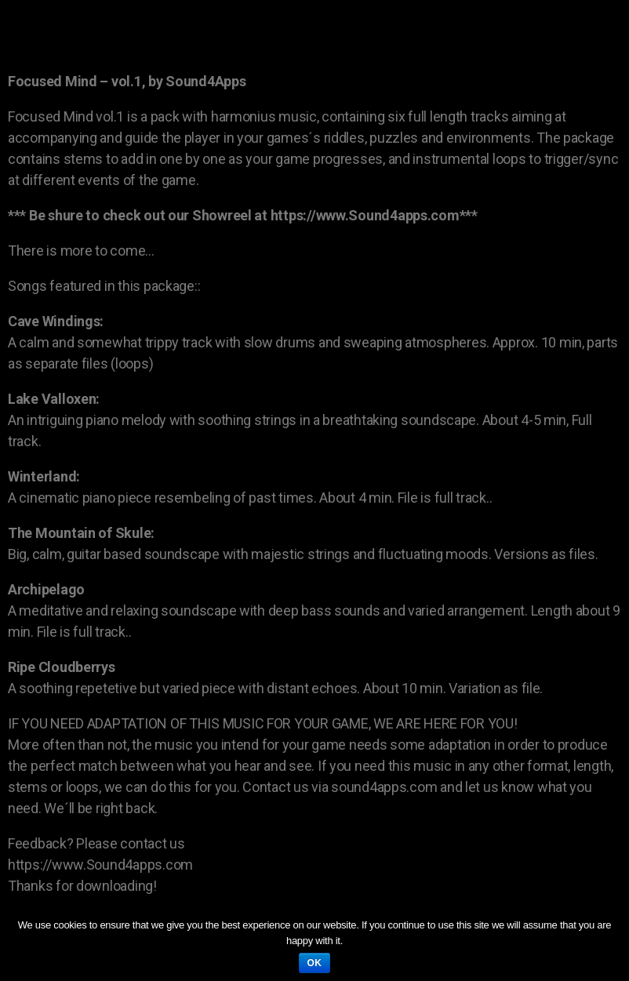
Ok (314, 962)
